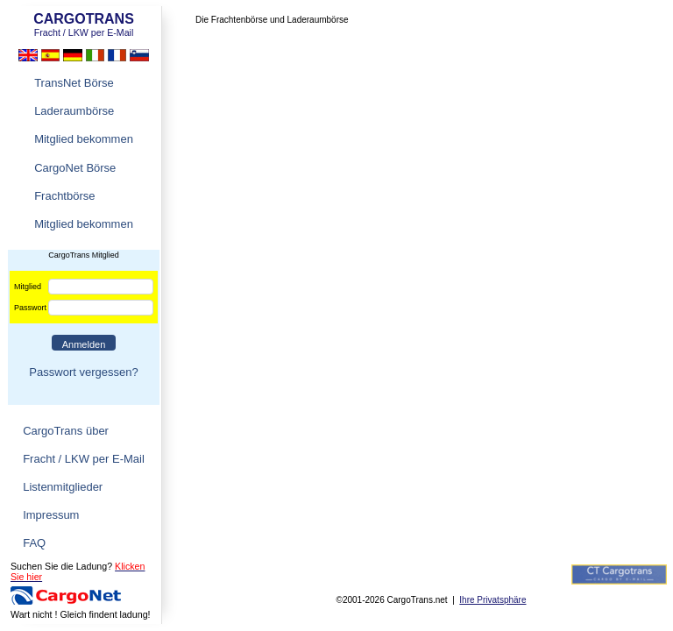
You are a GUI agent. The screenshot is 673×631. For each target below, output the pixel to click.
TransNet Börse (74, 82)
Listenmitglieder (63, 486)
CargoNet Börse (75, 167)
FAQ (34, 542)
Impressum (51, 514)
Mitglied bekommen (83, 138)
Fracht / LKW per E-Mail (84, 458)
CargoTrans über (66, 430)
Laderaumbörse (74, 110)
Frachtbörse (64, 195)
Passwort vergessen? (83, 372)
